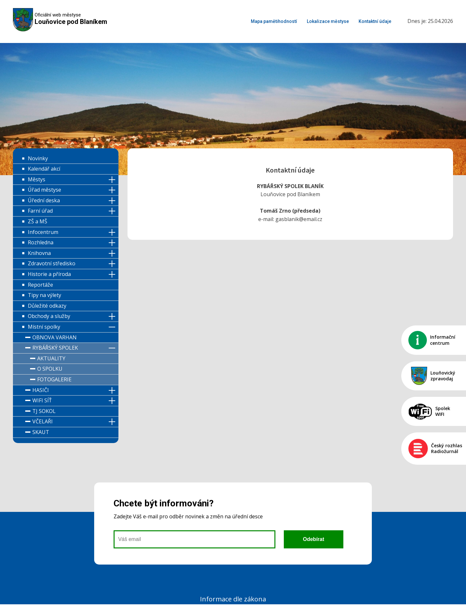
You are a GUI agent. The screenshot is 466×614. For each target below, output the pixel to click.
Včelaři (42, 421)
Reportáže (40, 284)
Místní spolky (44, 326)
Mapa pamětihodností (274, 21)
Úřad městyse (44, 189)
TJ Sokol (44, 411)
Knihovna (39, 253)
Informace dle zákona (233, 599)
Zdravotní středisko (51, 263)
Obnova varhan (54, 337)
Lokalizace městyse (328, 21)
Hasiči (40, 390)
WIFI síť (42, 400)
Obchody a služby (49, 316)
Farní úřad (40, 210)
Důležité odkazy (47, 305)
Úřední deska (44, 200)
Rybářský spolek (55, 347)
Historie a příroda (49, 274)
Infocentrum (43, 232)
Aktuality (51, 358)
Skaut (40, 432)
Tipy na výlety (44, 295)
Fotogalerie (54, 379)
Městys (36, 179)
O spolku (49, 368)
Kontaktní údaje (375, 21)
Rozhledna (40, 242)
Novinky (38, 158)
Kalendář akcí (44, 168)
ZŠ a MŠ (37, 221)
